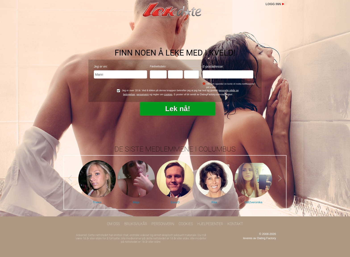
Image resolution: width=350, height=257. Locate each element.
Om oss (113, 224)
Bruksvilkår (135, 224)
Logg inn (273, 4)
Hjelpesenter (210, 224)
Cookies (186, 224)
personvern (142, 94)
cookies (168, 94)
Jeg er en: (101, 66)
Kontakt (235, 224)
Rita (214, 202)
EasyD (175, 202)
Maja (136, 202)
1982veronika (253, 202)
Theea (97, 202)
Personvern (163, 224)
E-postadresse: (212, 66)
